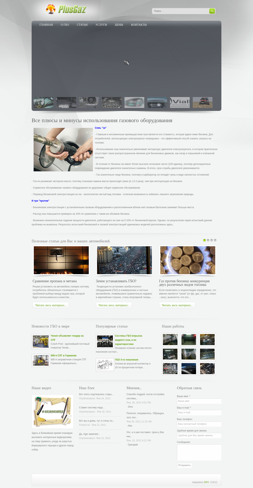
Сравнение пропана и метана (55, 281)
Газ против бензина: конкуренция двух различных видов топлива (184, 283)
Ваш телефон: (185, 419)
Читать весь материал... (50, 305)
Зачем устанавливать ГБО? (116, 281)
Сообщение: (184, 442)
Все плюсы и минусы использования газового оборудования (102, 120)
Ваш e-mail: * (184, 407)
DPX (207, 482)
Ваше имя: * (183, 396)
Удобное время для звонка (191, 430)
